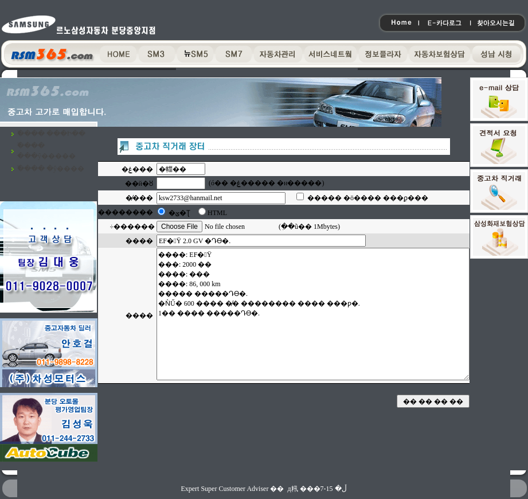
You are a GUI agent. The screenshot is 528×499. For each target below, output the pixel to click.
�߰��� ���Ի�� (51, 134)
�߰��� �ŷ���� (50, 169)
